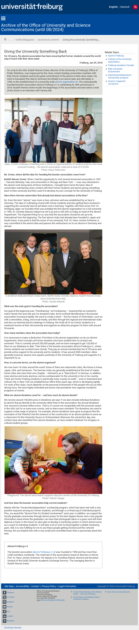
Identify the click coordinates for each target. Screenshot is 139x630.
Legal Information (67, 586)
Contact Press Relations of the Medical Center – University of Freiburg (87, 593)
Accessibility (22, 586)
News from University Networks (118, 592)
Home (5, 39)
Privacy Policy (49, 586)
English (113, 6)
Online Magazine (25, 39)
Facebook (10, 592)
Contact (35, 586)
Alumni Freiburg (116, 55)
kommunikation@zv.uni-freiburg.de (52, 600)
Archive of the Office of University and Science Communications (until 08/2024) (45, 27)
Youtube (10, 607)
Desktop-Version (12, 627)
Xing (8, 611)
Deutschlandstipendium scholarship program (119, 76)
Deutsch (125, 6)
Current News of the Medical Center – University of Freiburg (87, 598)
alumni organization (65, 81)
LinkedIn (10, 616)
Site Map (9, 586)
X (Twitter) (10, 597)
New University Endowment (115, 70)
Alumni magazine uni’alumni (116, 82)
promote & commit (48, 39)
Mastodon (10, 621)
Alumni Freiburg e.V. (43, 552)
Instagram (10, 602)
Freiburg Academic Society (121, 65)
